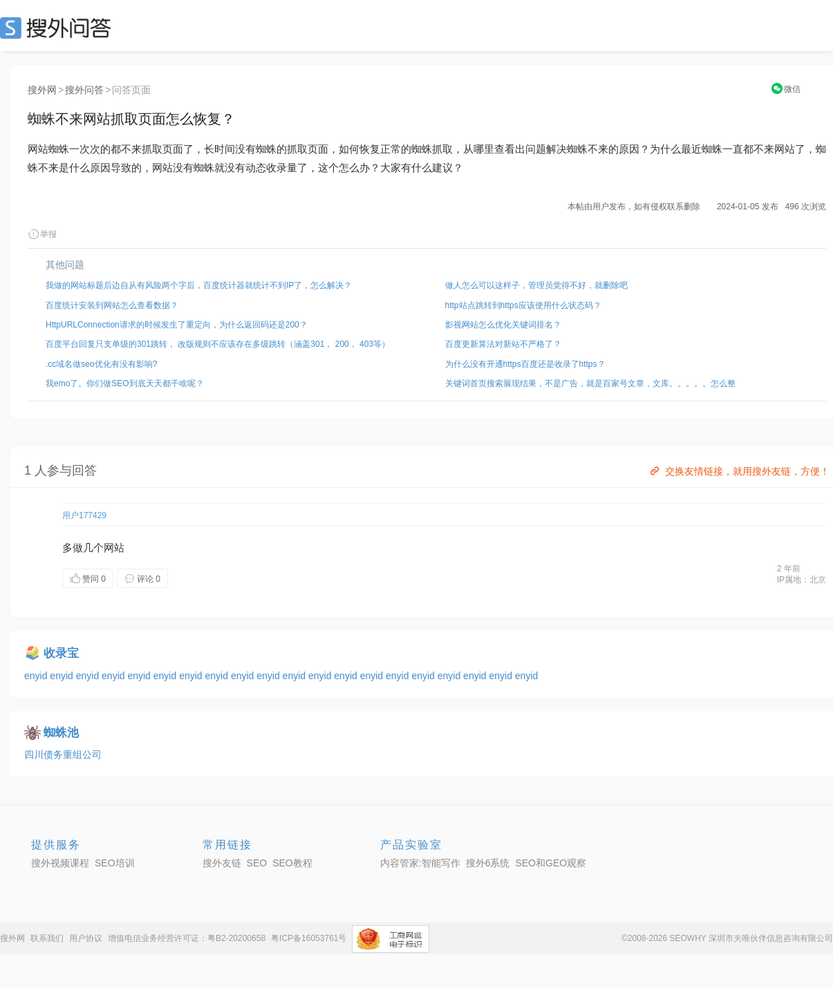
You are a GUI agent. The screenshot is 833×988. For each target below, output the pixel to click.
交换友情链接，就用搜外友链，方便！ (739, 471)
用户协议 (85, 938)
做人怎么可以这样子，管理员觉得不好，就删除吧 (536, 285)
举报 (42, 234)
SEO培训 (115, 862)
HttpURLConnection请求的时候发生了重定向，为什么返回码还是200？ (177, 325)
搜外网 (42, 89)
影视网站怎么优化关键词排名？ (503, 325)
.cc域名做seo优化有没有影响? (101, 364)
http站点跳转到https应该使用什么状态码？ (523, 305)
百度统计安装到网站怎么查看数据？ (112, 305)
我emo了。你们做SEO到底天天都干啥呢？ (125, 383)
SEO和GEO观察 (550, 862)
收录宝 (61, 653)
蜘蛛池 (61, 732)
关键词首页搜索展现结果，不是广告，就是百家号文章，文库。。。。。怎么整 (590, 383)
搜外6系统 (488, 862)
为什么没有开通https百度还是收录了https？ (525, 364)
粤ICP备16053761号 (308, 938)
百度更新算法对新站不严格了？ (503, 344)
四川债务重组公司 (63, 754)
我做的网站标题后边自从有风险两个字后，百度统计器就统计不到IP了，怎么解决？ (199, 285)
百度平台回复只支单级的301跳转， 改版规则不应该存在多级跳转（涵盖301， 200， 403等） (218, 344)
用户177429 (84, 515)
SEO (59, 27)
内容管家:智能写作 (420, 862)
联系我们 (47, 938)
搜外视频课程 (60, 862)
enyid (37, 675)
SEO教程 (292, 862)
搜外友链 (222, 862)
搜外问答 (84, 89)
